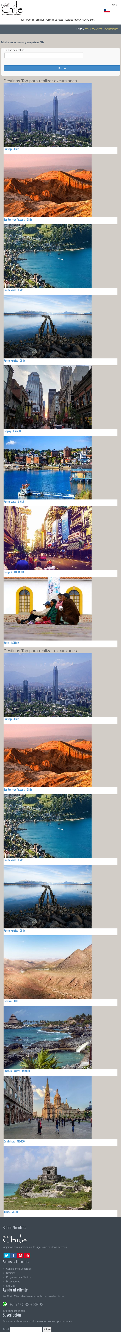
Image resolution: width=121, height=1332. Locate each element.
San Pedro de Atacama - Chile (18, 219)
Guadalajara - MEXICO (14, 1141)
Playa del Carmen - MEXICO (17, 1071)
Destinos (41, 19)
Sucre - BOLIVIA (11, 642)
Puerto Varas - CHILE (14, 501)
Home (79, 29)
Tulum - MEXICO (11, 1212)
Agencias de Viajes (55, 19)
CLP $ (114, 5)
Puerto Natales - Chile (14, 360)
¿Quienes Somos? (73, 19)
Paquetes (32, 19)
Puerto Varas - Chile (13, 290)
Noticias (10, 1273)
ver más (62, 1247)
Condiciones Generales (19, 1268)
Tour (24, 19)
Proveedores (13, 1281)
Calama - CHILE (11, 1001)
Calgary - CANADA (12, 431)
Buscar (62, 68)
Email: (22, 1329)
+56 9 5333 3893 (26, 1304)
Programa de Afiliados (18, 1277)
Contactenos (89, 19)
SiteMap (10, 1285)
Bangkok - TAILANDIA (14, 572)
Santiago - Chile (11, 149)
